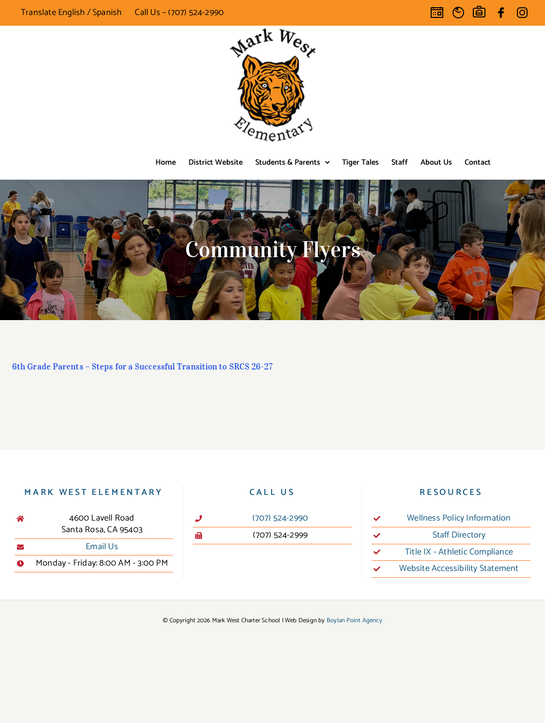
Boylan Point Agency (354, 620)
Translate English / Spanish (71, 12)
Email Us (102, 547)
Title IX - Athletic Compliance (459, 552)
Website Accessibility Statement (458, 569)
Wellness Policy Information (459, 518)
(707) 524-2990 (280, 518)
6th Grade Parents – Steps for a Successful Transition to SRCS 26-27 (142, 366)
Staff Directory (459, 535)
